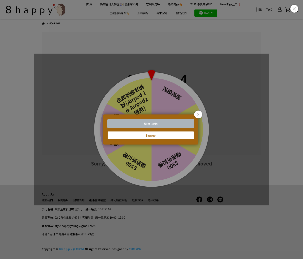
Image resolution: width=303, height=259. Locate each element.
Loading (151, 129)
